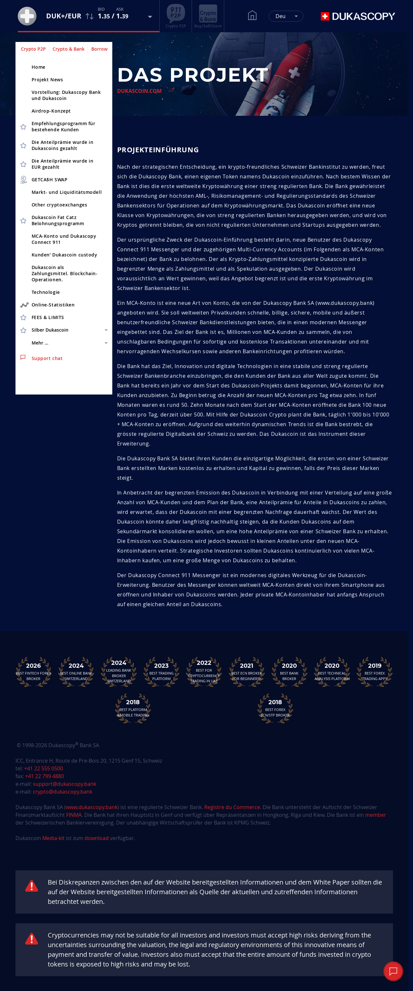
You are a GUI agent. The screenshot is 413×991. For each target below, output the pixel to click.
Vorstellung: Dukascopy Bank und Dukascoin (66, 95)
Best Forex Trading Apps (375, 671)
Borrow (99, 49)
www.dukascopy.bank (91, 807)
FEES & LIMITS (48, 317)
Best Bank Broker (289, 671)
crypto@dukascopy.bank (62, 791)
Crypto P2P (33, 49)
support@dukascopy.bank (64, 783)
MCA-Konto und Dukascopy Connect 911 (64, 239)
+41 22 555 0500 (43, 768)
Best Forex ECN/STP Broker (275, 708)
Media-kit (54, 838)
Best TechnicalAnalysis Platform (332, 671)
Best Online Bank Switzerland (76, 671)
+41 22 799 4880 (44, 776)
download (97, 838)
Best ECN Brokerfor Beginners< (247, 671)
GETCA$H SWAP (43, 180)
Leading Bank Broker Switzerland (119, 672)
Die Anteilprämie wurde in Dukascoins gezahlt (63, 145)
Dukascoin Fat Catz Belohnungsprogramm (58, 220)
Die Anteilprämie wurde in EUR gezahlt (63, 164)
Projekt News (47, 79)
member (375, 814)
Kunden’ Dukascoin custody (64, 255)
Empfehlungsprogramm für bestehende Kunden (64, 126)
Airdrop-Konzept (51, 111)
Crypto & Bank (69, 49)
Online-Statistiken (47, 305)
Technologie (46, 292)
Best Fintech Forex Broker (33, 671)
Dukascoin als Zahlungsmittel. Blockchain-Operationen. (65, 273)
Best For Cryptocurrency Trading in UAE (204, 672)
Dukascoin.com (139, 91)
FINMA (74, 814)
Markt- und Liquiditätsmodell (67, 192)
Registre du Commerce (232, 807)
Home (38, 67)
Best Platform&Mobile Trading (133, 708)
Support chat (41, 358)
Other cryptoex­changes (59, 205)
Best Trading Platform (161, 671)
